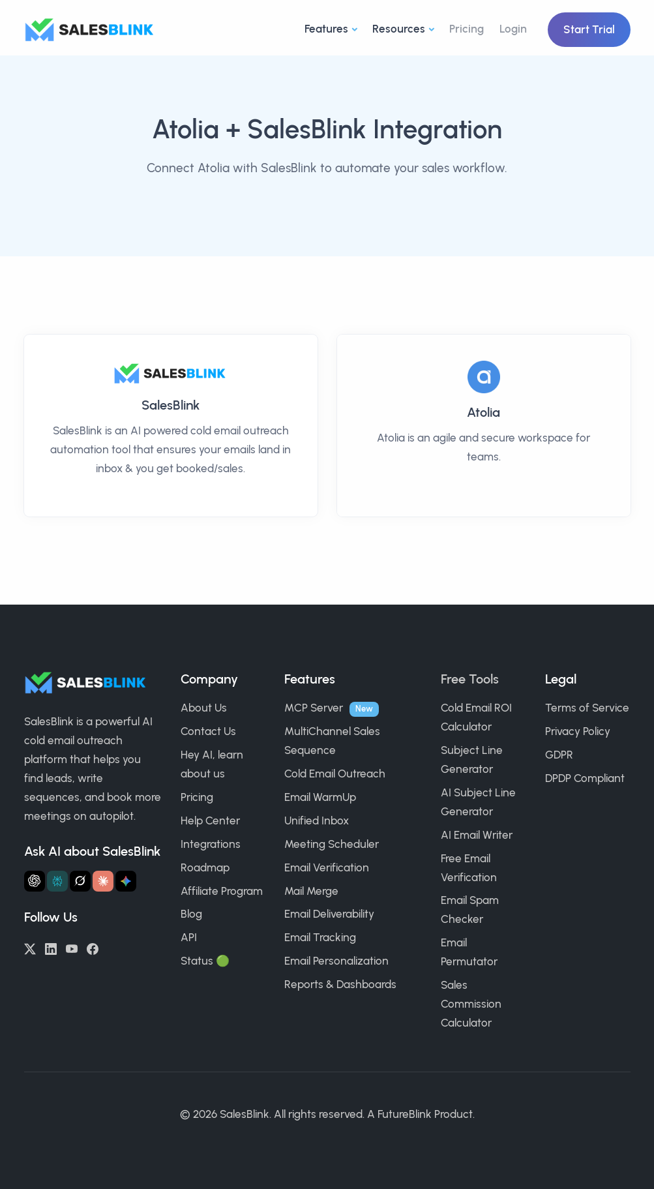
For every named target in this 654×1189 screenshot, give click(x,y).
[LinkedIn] (51, 948)
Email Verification (326, 867)
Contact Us (208, 731)
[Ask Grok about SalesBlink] (80, 881)
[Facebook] (92, 948)
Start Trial (589, 29)
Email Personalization (336, 960)
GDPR (559, 754)
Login (513, 28)
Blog (191, 913)
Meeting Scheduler (331, 843)
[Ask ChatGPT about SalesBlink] (34, 881)
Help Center (210, 820)
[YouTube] (72, 948)
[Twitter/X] (30, 948)
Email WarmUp (320, 797)
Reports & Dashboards (340, 984)
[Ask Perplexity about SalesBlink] (57, 881)
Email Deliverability (329, 913)
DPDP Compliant (585, 778)
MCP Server (313, 707)
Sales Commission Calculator (471, 1003)
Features (326, 28)
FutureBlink (405, 1114)
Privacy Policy (577, 731)
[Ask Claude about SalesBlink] (103, 881)
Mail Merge (311, 890)
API (189, 937)
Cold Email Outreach (334, 773)
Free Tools (470, 679)
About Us (204, 707)
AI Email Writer (477, 834)
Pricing (466, 28)
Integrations (211, 843)
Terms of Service (587, 707)
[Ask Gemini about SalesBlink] (125, 881)
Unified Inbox (316, 820)
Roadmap (205, 867)
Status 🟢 (205, 960)
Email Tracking (320, 937)
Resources (398, 28)
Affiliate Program (222, 890)
